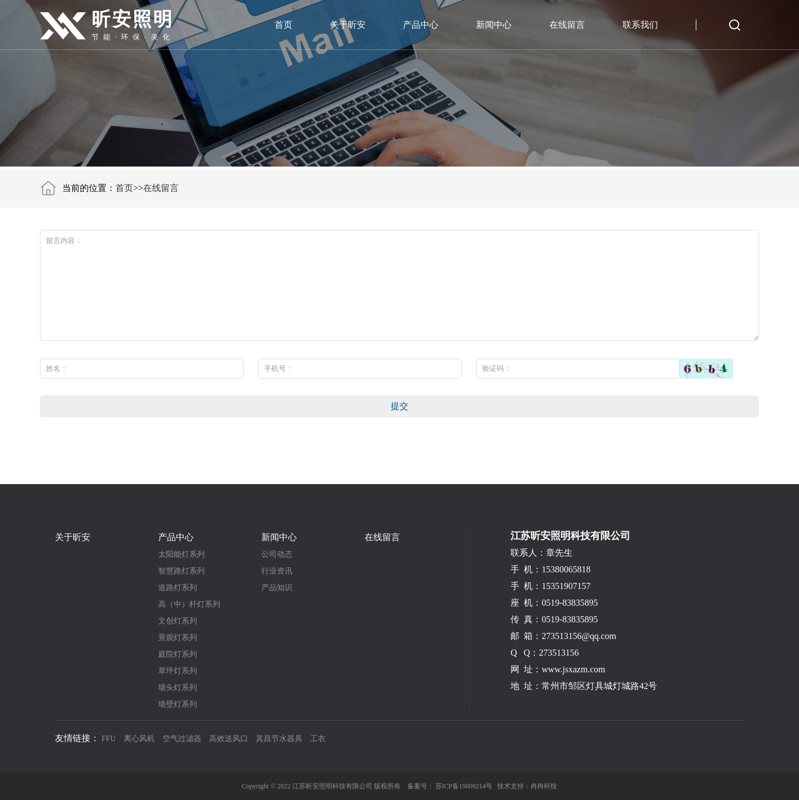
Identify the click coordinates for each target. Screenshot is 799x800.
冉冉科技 (543, 786)
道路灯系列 (177, 588)
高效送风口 (228, 738)
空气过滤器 (182, 738)
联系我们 (640, 24)
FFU (109, 738)
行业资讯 (276, 571)
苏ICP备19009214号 (464, 786)
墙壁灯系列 (177, 704)
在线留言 (567, 24)
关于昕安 (348, 24)
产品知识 (276, 588)
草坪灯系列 (177, 671)
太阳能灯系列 (181, 555)
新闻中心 (494, 24)
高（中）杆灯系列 (189, 604)
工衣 (318, 738)
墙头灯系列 (177, 688)
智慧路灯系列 (181, 571)
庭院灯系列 (177, 654)
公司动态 (276, 555)
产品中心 (420, 24)
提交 (399, 406)
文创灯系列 (177, 621)
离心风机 (139, 738)
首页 (283, 24)
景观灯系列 (177, 638)
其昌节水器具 (279, 738)
